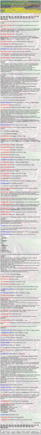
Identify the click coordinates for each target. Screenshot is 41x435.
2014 (38, 16)
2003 (7, 16)
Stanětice (20, 3)
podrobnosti (3, 317)
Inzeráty (13, 432)
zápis (29, 41)
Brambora (35, 205)
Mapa (17, 5)
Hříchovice (19, 8)
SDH (21, 337)
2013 (35, 16)
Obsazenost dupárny (21, 10)
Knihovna (22, 5)
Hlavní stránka (6, 431)
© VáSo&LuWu (36, 422)
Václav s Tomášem (5, 189)
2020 (16, 17)
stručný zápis (25, 401)
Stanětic (28, 347)
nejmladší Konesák (32, 204)
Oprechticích (22, 353)
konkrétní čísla (25, 392)
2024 (27, 17)
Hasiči (9, 3)
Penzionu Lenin (33, 139)
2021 (18, 17)
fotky (17, 185)
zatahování (31, 397)
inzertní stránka (13, 133)
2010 (26, 16)
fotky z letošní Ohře (20, 100)
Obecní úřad (29, 3)
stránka (11, 46)
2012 (32, 16)
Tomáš (21, 205)
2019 (13, 17)
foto (3, 22)
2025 (29, 17)
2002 (4, 16)
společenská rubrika (14, 131)
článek (28, 180)
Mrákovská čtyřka (15, 209)
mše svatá (18, 202)
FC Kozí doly (31, 8)
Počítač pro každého (22, 121)
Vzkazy (3, 8)
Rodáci (28, 5)
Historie (15, 3)
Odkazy (38, 8)
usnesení (37, 49)
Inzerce (8, 8)
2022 (21, 17)
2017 (7, 17)
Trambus (14, 136)
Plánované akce (4, 19)
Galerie (4, 3)
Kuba (15, 205)
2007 (18, 16)
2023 (24, 17)
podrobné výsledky (36, 141)
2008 (21, 16)
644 (1, 16)
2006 (15, 16)
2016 (4, 17)
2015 (2, 17)
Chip (16, 121)
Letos (32, 17)
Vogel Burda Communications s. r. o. (30, 119)
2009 (24, 16)
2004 (9, 16)
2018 (10, 17)
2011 (29, 16)
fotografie (3, 229)
